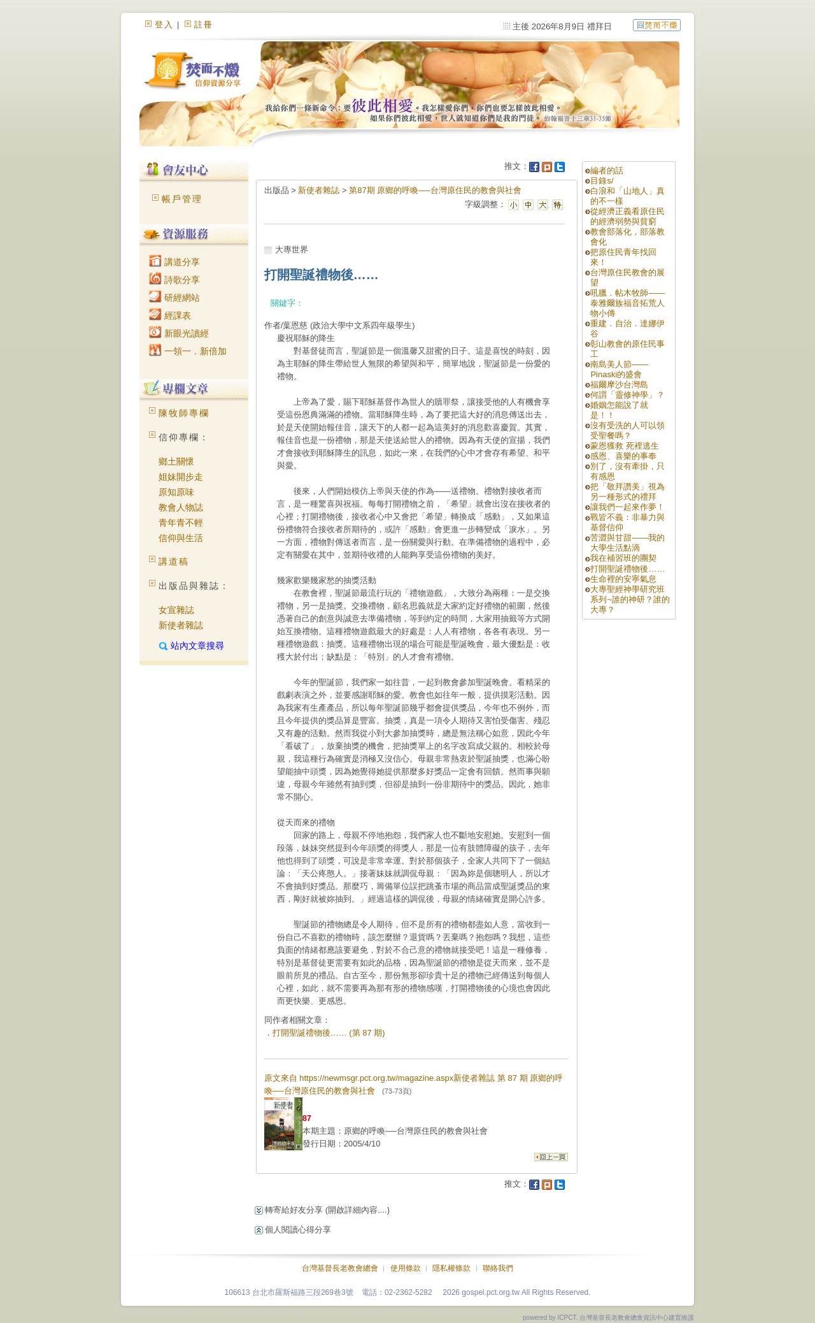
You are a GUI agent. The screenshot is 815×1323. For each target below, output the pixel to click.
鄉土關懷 (176, 461)
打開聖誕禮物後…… (627, 569)
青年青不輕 (181, 522)
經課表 (170, 315)
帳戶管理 (182, 199)
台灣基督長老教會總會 (340, 1268)
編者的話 (606, 170)
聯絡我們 (498, 1268)
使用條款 (405, 1268)
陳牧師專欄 (184, 413)
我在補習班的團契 (623, 558)
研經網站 (174, 298)
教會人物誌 (181, 507)
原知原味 (176, 492)
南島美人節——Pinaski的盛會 (619, 369)
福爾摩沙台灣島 (619, 384)
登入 (164, 24)
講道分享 (174, 262)
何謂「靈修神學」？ (627, 395)
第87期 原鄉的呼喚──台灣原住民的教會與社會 (435, 190)
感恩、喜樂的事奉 (623, 456)
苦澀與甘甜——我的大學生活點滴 (627, 543)
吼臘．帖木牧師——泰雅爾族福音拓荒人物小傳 (627, 303)
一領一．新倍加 (188, 351)
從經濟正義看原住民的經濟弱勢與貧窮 (627, 216)
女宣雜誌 (176, 610)
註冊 (203, 24)
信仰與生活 (181, 538)
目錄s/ (601, 180)
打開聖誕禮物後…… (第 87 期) (329, 1032)
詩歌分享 (174, 280)
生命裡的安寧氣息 (623, 579)
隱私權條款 (451, 1268)
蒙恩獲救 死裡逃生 (624, 446)
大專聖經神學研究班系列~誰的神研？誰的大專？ (630, 599)
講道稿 (174, 561)
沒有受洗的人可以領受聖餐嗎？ (627, 430)
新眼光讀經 (179, 333)
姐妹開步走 (181, 477)
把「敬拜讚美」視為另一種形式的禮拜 (627, 492)
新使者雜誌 (181, 625)
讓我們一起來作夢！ (627, 507)
